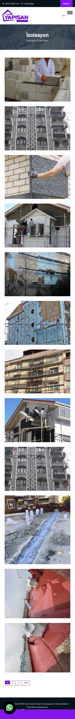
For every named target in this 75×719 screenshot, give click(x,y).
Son (26, 682)
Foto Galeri (44, 40)
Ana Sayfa (31, 40)
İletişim (66, 3)
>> (19, 682)
